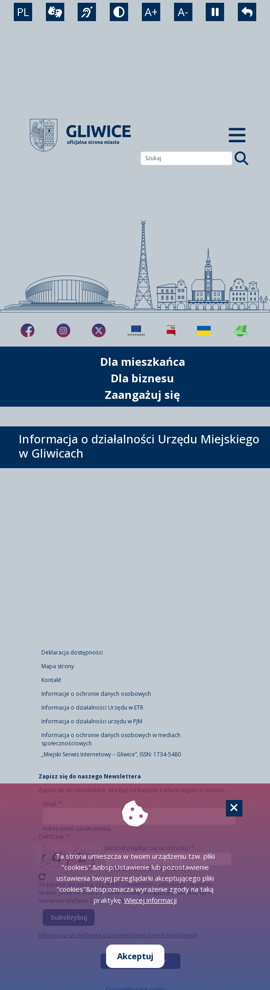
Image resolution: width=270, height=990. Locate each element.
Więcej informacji (150, 900)
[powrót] (247, 12)
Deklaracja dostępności (72, 652)
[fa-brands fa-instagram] (63, 330)
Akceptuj (135, 956)
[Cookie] (234, 808)
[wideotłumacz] (55, 12)
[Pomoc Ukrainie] (204, 330)
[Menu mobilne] (237, 135)
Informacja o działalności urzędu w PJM (91, 721)
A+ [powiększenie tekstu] (151, 11)
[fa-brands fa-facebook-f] (27, 330)
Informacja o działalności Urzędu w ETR (92, 707)
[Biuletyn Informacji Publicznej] (171, 330)
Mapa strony (57, 666)
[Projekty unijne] (136, 330)
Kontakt (51, 680)
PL (23, 11)
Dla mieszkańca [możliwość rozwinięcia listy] (142, 361)
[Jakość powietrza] (241, 330)
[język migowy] (87, 12)
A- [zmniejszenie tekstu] (183, 11)
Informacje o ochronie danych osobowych (96, 694)
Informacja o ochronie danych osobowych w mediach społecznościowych (110, 739)
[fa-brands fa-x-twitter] (99, 330)
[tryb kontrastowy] (119, 12)
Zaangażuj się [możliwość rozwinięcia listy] (142, 394)
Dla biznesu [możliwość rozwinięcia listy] (142, 378)
